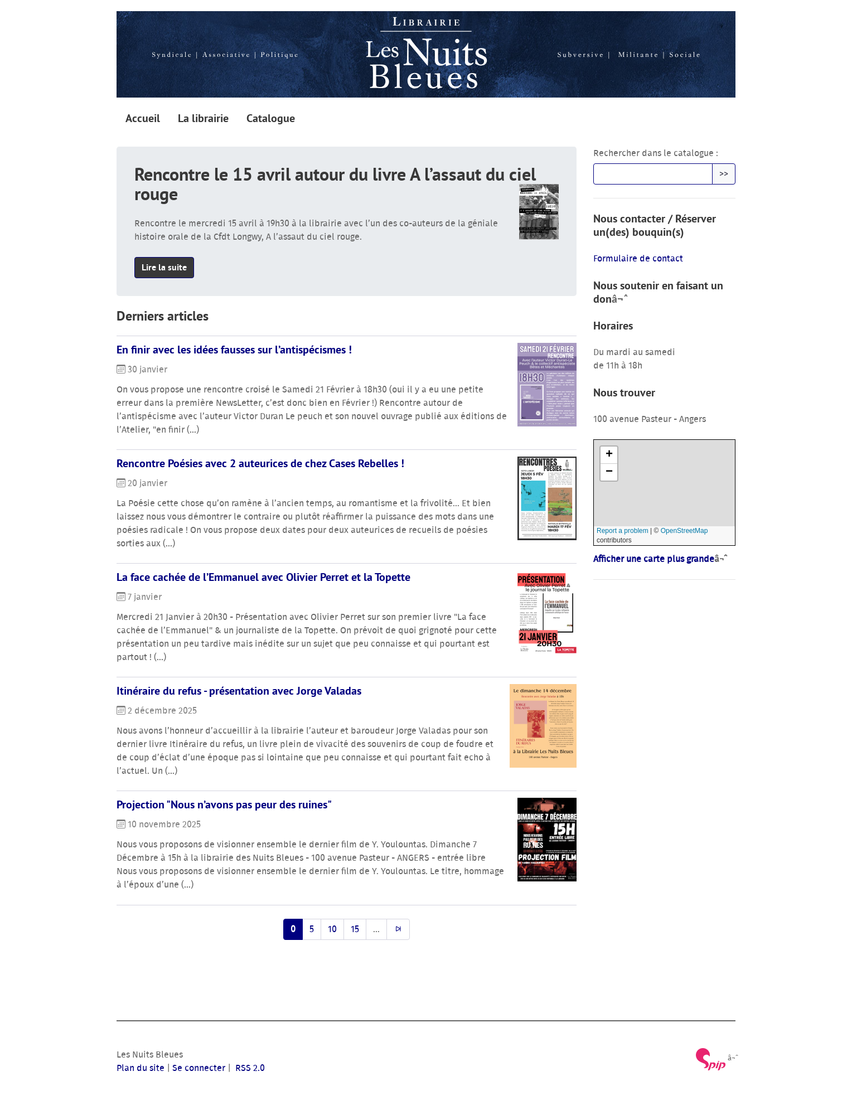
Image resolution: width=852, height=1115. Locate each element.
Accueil (142, 118)
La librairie (203, 118)
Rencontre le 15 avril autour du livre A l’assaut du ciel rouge (335, 184)
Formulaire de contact (638, 258)
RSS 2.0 (249, 1068)
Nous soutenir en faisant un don (658, 292)
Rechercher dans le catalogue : (655, 153)
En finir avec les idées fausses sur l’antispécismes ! (234, 349)
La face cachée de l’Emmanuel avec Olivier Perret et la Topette (263, 577)
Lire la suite (164, 267)
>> (723, 173)
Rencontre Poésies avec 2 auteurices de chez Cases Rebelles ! (260, 463)
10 (332, 929)
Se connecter (198, 1068)
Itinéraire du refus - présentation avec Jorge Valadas (239, 690)
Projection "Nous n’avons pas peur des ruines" (224, 804)
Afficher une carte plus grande (653, 559)
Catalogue (270, 118)
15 (355, 929)
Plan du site (140, 1068)
